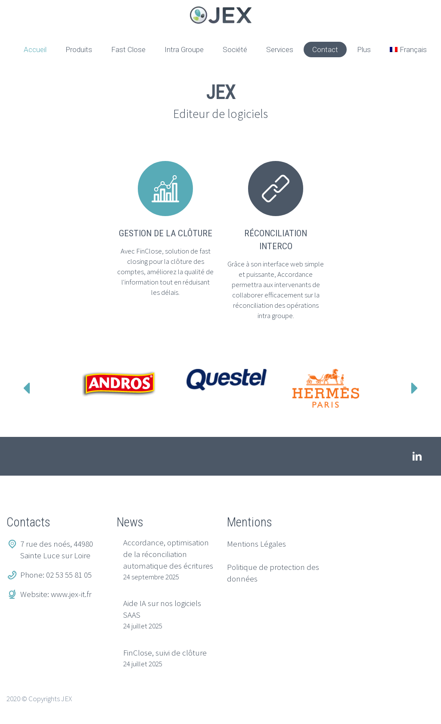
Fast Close (128, 49)
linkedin (417, 456)
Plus (364, 49)
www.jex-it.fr (71, 594)
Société (235, 49)
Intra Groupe (184, 49)
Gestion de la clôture (165, 233)
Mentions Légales (256, 543)
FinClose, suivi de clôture (165, 652)
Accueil (35, 49)
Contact (325, 49)
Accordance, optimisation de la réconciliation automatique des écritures (168, 554)
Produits (78, 49)
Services (279, 49)
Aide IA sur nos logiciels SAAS (162, 609)
